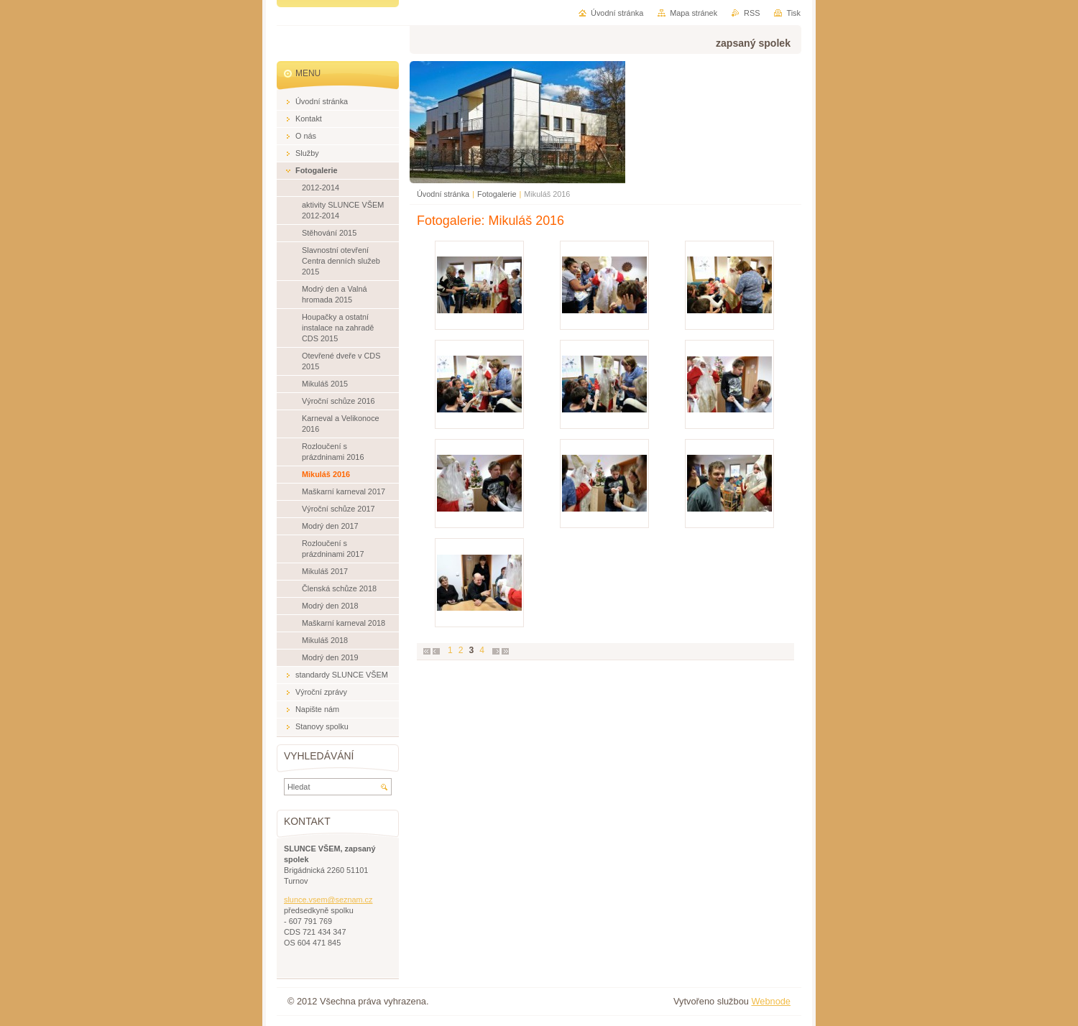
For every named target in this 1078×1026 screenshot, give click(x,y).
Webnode (771, 1001)
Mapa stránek (693, 13)
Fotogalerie (496, 194)
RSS (752, 13)
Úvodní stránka (443, 194)
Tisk (793, 13)
